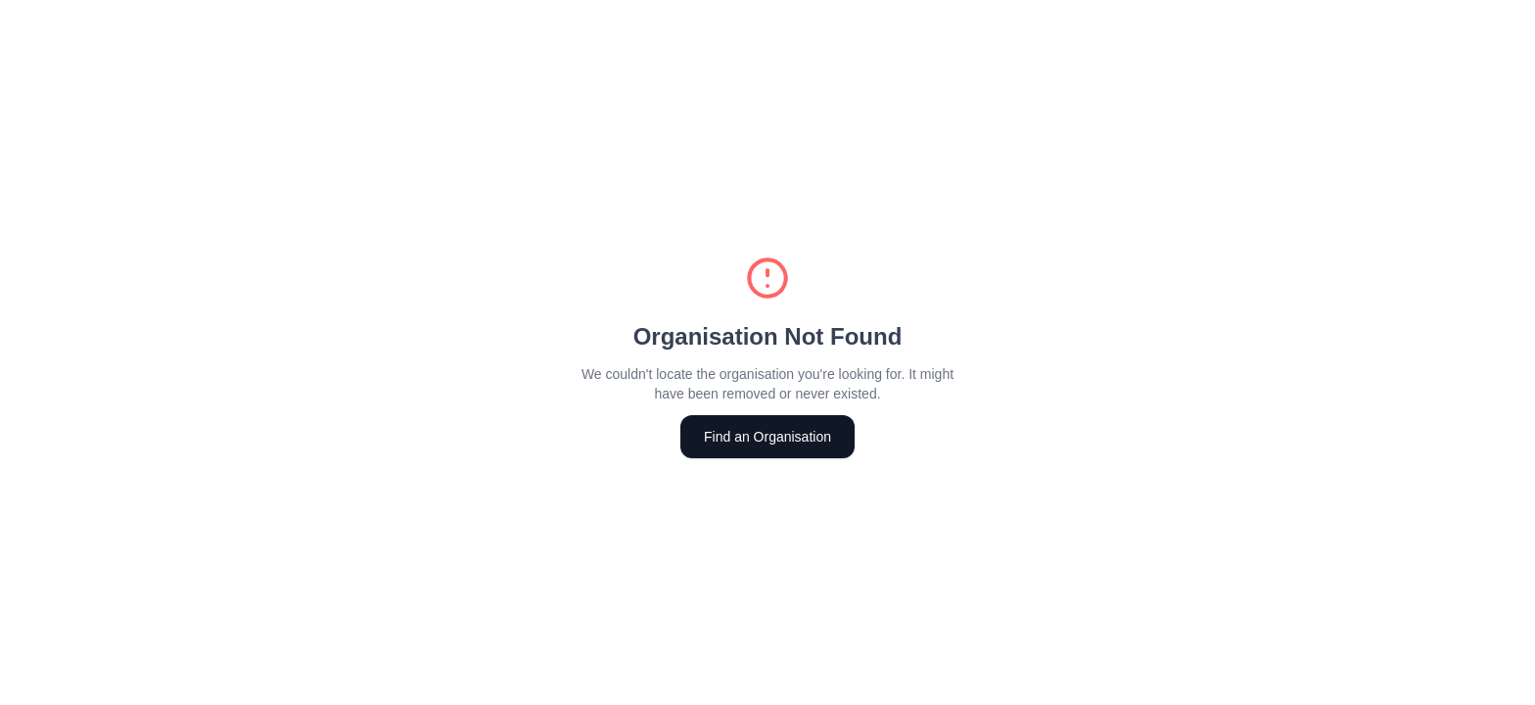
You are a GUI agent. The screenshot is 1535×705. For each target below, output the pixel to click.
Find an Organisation (767, 437)
